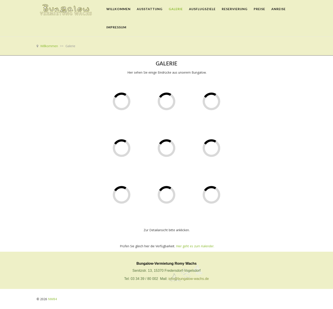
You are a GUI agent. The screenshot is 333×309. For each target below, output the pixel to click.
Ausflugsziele (202, 9)
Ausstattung (150, 9)
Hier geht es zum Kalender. (195, 246)
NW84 (52, 299)
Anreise (278, 9)
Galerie (176, 9)
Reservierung (235, 9)
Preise (259, 9)
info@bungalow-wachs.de (188, 279)
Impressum (116, 27)
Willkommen (118, 9)
